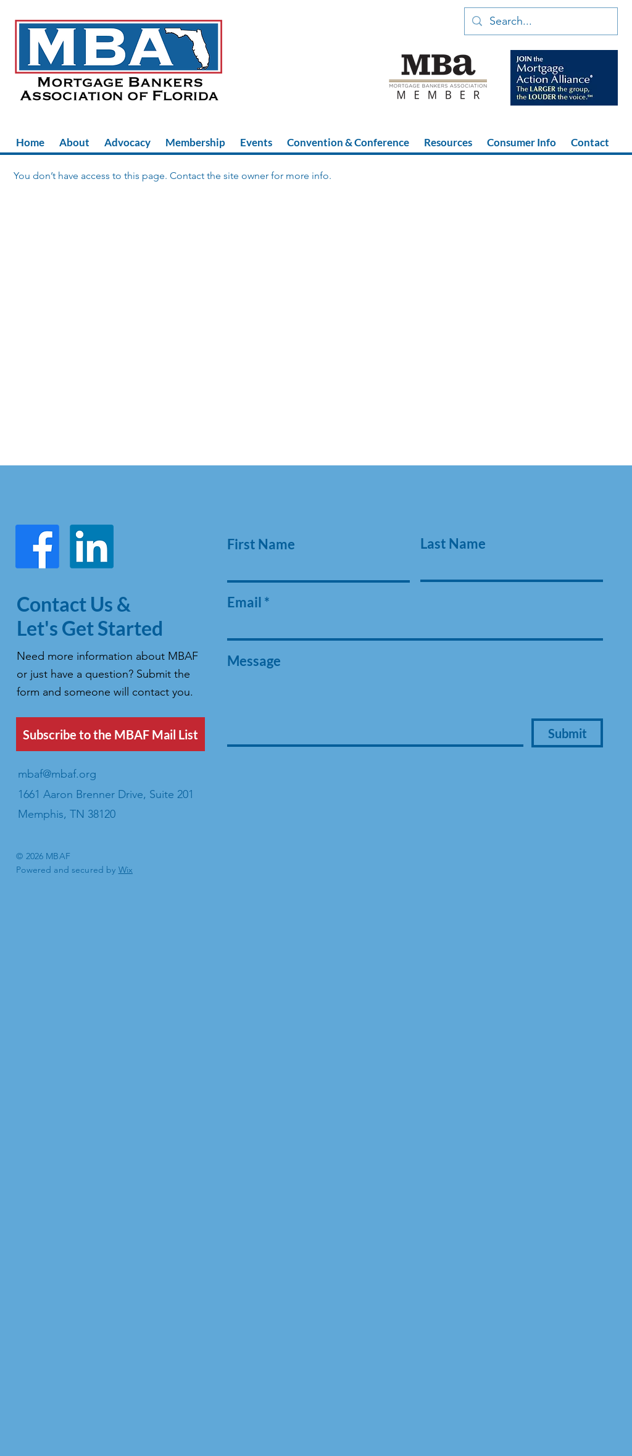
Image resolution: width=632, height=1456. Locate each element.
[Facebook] (37, 546)
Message (254, 661)
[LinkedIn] (92, 546)
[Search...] (540, 21)
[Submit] (567, 732)
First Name (261, 544)
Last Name (453, 544)
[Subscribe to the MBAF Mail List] (110, 734)
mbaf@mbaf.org (57, 774)
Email (244, 602)
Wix (125, 869)
